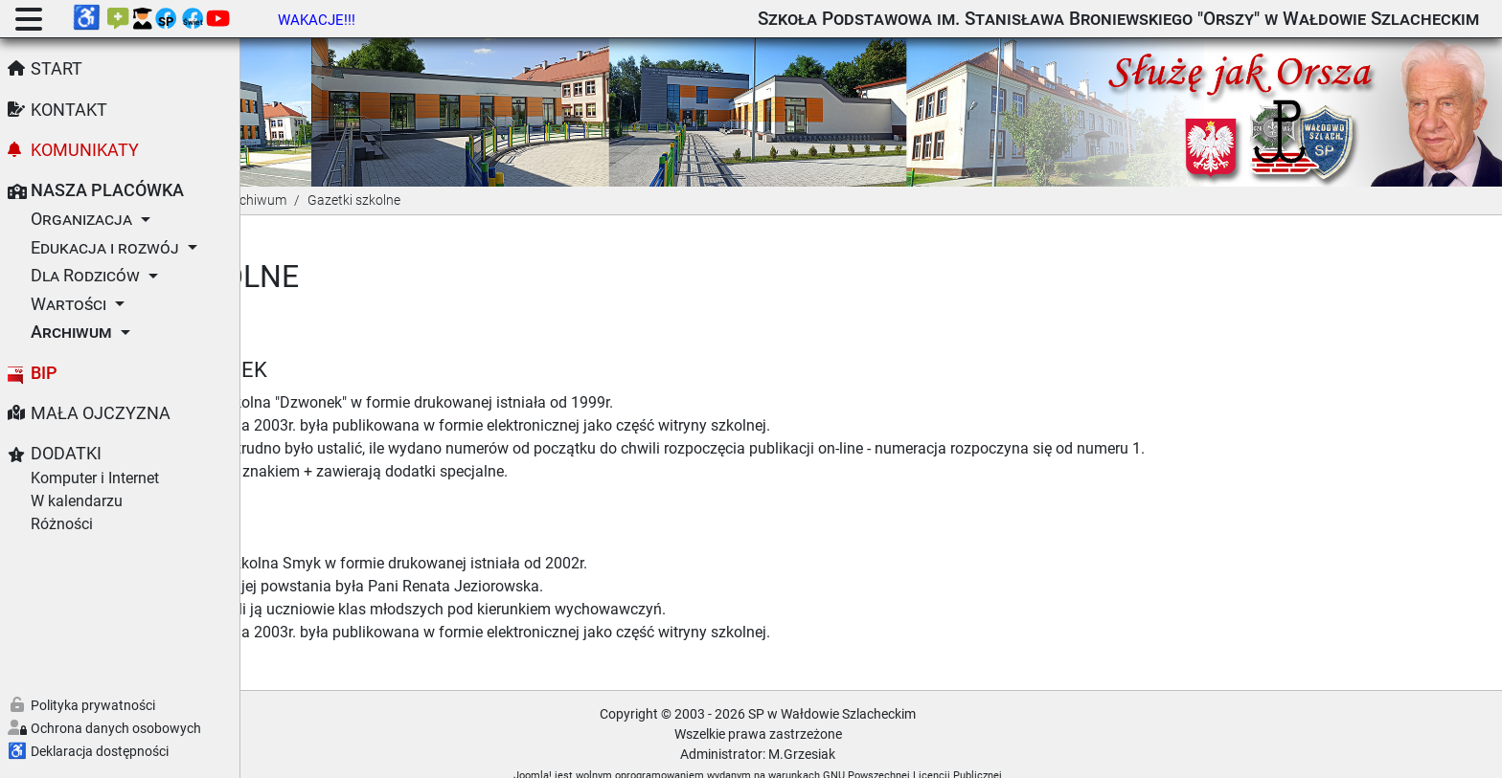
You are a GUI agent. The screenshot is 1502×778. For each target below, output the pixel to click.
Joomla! (646, 752)
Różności (62, 524)
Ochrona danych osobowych (116, 728)
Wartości (68, 304)
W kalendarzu (77, 501)
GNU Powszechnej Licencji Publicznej (1026, 752)
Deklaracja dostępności (100, 751)
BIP (44, 373)
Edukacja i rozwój (105, 247)
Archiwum (71, 332)
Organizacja (81, 219)
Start (56, 68)
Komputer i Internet (95, 478)
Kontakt (69, 110)
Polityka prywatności (93, 705)
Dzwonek (444, 346)
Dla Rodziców (85, 275)
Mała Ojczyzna (101, 413)
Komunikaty (85, 150)
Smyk (422, 507)
